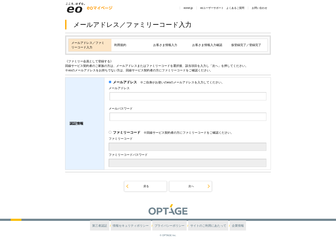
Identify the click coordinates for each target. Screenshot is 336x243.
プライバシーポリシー (170, 225)
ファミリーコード (126, 132)
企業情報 (227, 225)
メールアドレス (125, 82)
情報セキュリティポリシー (137, 225)
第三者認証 (111, 225)
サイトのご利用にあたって (202, 225)
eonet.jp (188, 7)
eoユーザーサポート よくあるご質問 (222, 7)
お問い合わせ (259, 7)
